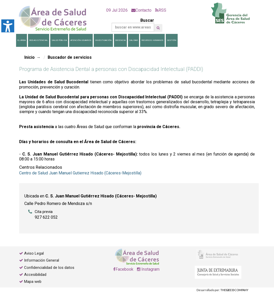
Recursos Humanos (152, 40)
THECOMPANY (234, 290)
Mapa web (32, 281)
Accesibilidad (35, 274)
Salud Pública (59, 40)
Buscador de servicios (70, 57)
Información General (41, 260)
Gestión (171, 40)
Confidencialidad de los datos (49, 267)
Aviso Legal (34, 253)
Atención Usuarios (80, 40)
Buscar (133, 25)
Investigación (103, 40)
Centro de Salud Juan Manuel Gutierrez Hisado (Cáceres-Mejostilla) (80, 173)
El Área (21, 40)
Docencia (120, 40)
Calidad (133, 40)
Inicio (29, 57)
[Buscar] (133, 27)
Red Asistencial (38, 40)
